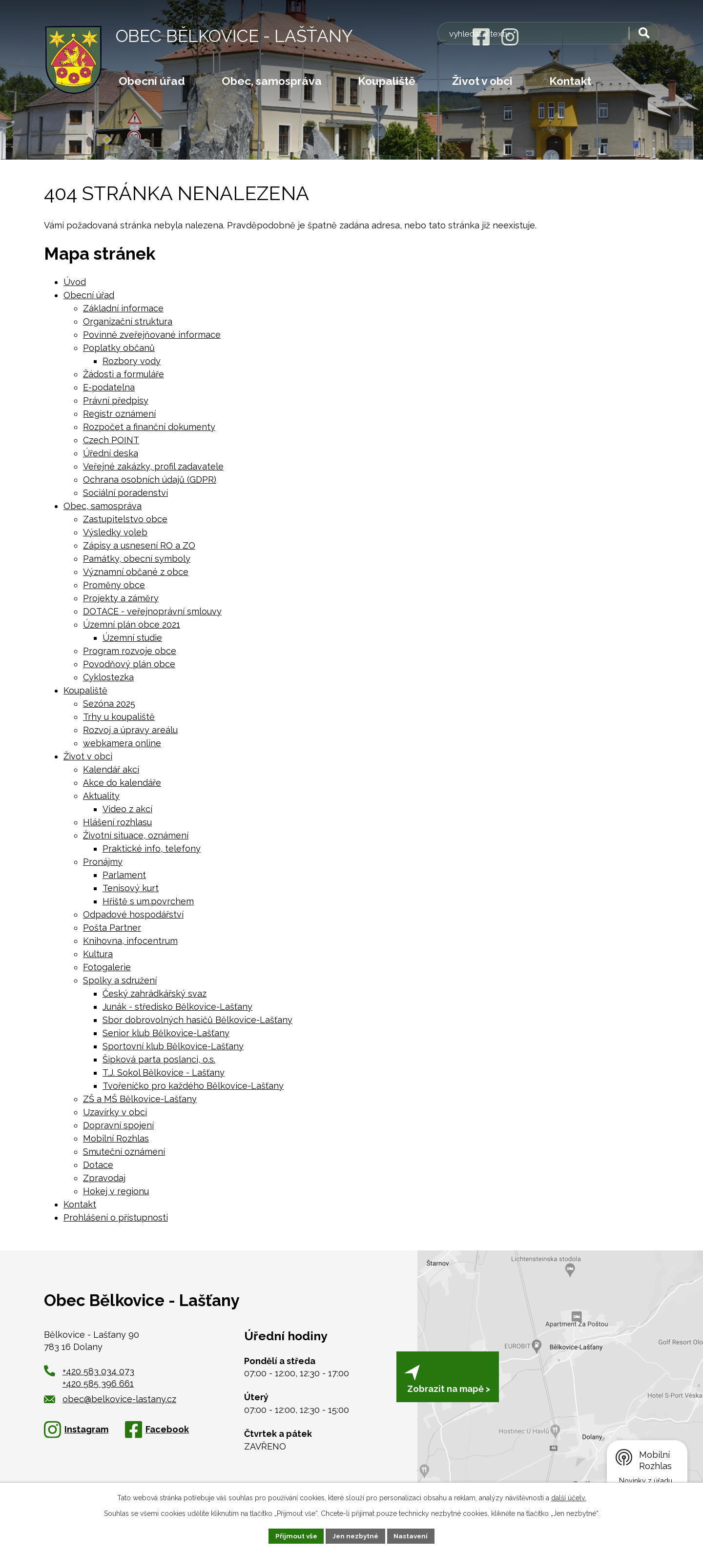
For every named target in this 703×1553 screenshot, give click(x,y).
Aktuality (101, 796)
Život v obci (482, 81)
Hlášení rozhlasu (117, 822)
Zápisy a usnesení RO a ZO (139, 545)
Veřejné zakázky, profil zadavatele (153, 466)
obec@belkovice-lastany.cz (110, 1399)
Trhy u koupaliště (119, 717)
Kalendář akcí (111, 769)
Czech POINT (111, 440)
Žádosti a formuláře (123, 374)
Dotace (98, 1165)
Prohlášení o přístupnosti (115, 1217)
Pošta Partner (112, 927)
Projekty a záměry (121, 598)
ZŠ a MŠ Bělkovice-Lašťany (140, 1099)
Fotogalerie (107, 967)
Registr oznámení (119, 414)
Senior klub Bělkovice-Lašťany (166, 1033)
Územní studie (132, 638)
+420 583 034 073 (98, 1371)
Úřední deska (110, 453)
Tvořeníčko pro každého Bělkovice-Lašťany (193, 1086)
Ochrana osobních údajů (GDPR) (149, 479)
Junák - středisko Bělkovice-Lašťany (177, 1006)
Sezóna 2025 (109, 703)
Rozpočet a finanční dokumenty (149, 427)
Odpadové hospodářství (133, 914)
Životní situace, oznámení (135, 835)
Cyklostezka (108, 677)
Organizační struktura (127, 321)
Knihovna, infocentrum (130, 941)
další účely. (568, 1497)
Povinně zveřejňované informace (152, 334)
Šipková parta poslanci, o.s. (159, 1059)
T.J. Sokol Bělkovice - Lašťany (164, 1072)
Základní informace (123, 308)
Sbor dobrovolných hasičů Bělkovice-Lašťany (197, 1020)
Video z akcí (127, 809)
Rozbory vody (132, 361)
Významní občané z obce (135, 572)
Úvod (74, 282)
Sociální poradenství (125, 493)
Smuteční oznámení (124, 1151)
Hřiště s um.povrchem (148, 901)
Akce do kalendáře (122, 782)
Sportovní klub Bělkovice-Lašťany (173, 1046)
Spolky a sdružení (120, 980)
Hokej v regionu (116, 1191)
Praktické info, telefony (152, 848)
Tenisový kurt (131, 888)
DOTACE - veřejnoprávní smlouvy (152, 611)
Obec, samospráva (272, 81)
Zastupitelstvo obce (125, 519)
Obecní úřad (152, 81)
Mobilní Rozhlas (116, 1138)
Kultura (98, 954)
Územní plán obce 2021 (131, 624)
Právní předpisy (115, 400)
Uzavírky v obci (115, 1112)
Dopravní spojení (118, 1125)
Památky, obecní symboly (136, 558)
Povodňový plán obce (129, 664)
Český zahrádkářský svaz (155, 993)
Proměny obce (114, 585)
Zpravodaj (104, 1178)
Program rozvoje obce (129, 651)
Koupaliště (386, 81)
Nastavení (413, 1535)
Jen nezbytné (355, 1535)
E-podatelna (109, 387)
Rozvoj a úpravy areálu (130, 730)
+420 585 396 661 (98, 1383)
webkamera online (122, 743)
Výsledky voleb (115, 532)
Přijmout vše (294, 1535)
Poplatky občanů (119, 348)
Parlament (124, 875)
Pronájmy (103, 862)
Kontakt (570, 81)
